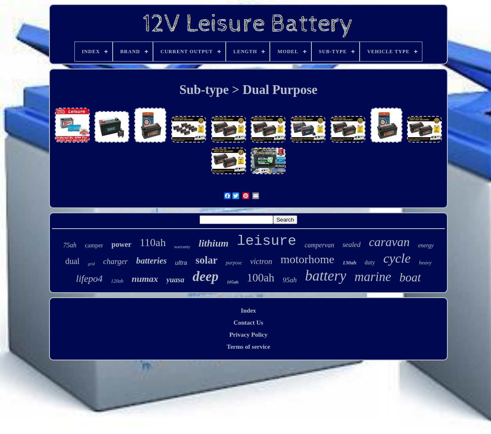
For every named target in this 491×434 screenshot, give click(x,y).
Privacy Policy (248, 334)
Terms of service (248, 346)
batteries (151, 261)
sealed (351, 245)
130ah (349, 262)
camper (94, 245)
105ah (233, 281)
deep (205, 276)
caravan (389, 242)
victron (261, 261)
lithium (214, 243)
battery (325, 276)
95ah (290, 280)
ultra (181, 262)
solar (206, 260)
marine (373, 276)
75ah (69, 245)
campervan (319, 245)
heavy (425, 262)
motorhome (307, 259)
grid (91, 263)
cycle (397, 258)
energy (426, 245)
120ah (117, 281)
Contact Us (248, 322)
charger (115, 261)
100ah (260, 277)
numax (145, 279)
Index (248, 310)
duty (370, 262)
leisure (266, 241)
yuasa (175, 280)
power (121, 244)
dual (72, 261)
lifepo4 (89, 279)
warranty (182, 246)
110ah (153, 243)
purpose (234, 263)
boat (410, 277)
